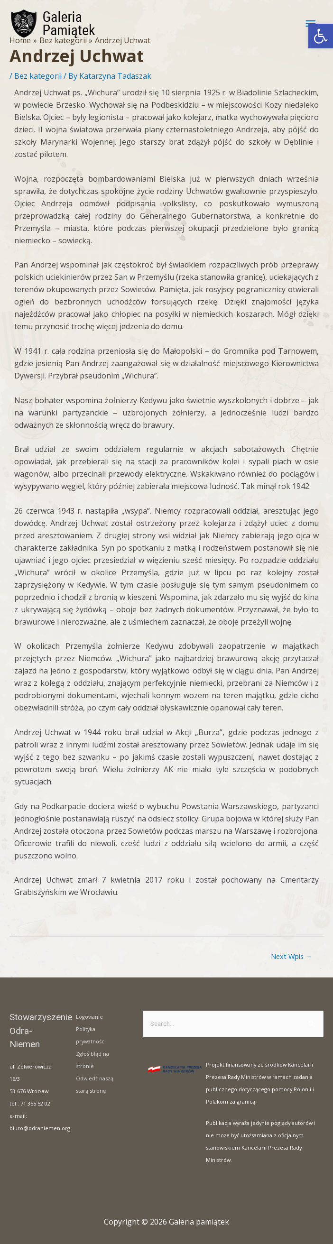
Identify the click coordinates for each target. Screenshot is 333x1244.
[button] (320, 36)
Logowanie (89, 1016)
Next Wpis (292, 956)
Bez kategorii (38, 76)
